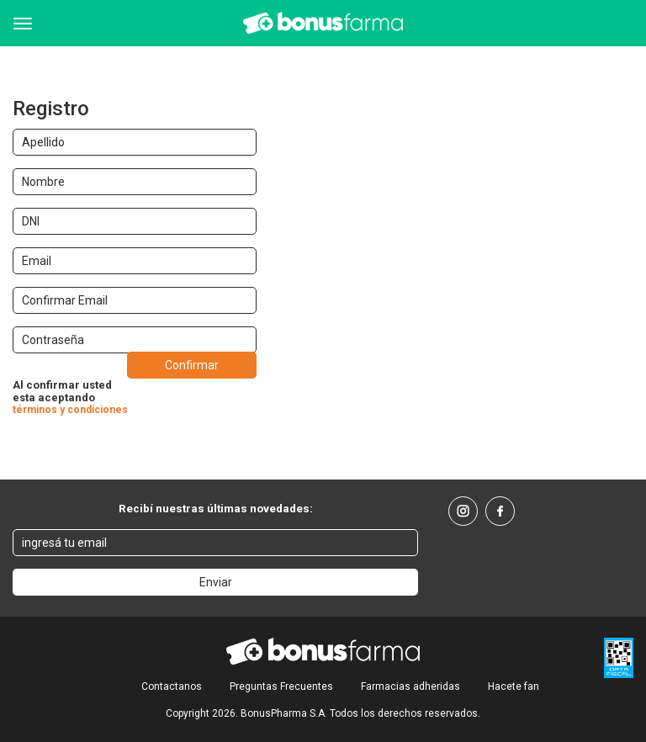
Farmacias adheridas (410, 686)
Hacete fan (513, 686)
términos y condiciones (70, 410)
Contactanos (171, 686)
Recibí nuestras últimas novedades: (216, 508)
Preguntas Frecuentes (281, 686)
